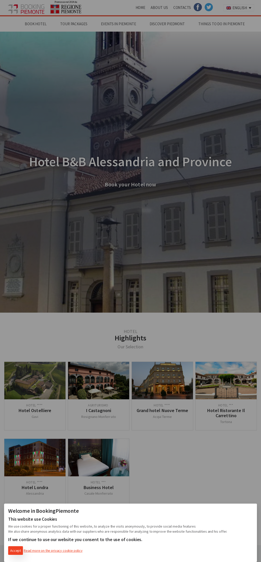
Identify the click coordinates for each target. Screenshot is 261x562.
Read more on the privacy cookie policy (53, 550)
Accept (15, 550)
